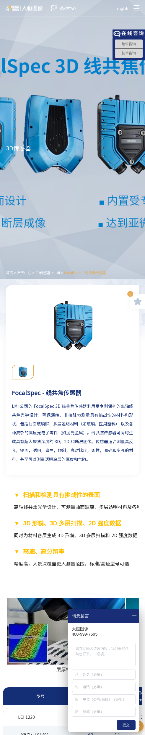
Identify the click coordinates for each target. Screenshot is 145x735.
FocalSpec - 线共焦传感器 (85, 272)
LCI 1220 (26, 717)
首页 (9, 272)
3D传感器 (42, 272)
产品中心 (24, 272)
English (122, 8)
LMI (57, 272)
